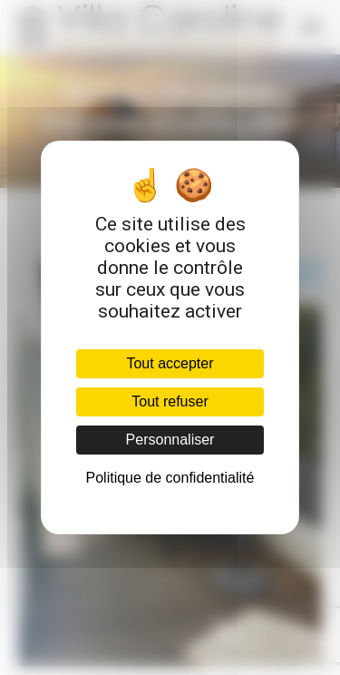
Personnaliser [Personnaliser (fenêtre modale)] (170, 439)
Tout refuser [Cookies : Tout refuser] (169, 401)
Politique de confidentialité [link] (170, 477)
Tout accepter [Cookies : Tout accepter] (169, 363)
